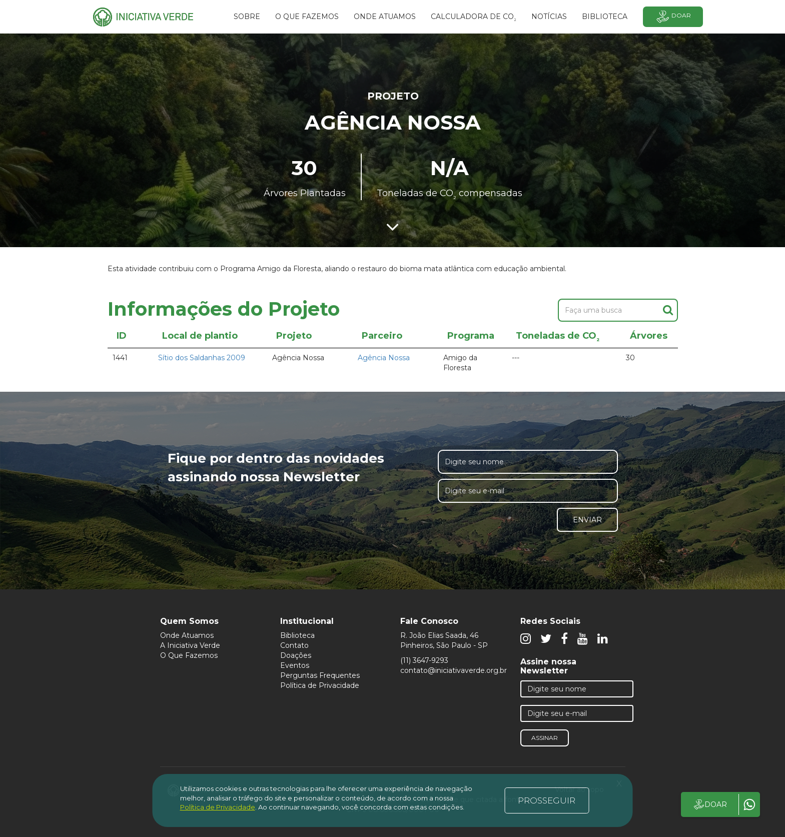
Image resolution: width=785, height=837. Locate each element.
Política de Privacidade (319, 685)
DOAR (709, 804)
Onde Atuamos (187, 635)
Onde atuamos (385, 16)
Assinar (544, 737)
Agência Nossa (384, 357)
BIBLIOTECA (604, 16)
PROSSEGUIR (546, 800)
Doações (295, 655)
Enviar (587, 519)
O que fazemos (307, 16)
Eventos (294, 665)
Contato (294, 645)
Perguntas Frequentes (320, 675)
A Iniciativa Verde (190, 645)
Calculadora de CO (473, 18)
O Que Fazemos (189, 655)
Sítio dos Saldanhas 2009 (201, 357)
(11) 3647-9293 (424, 660)
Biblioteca (297, 635)
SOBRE (247, 16)
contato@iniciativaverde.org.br (453, 670)
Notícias (549, 16)
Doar (673, 17)
